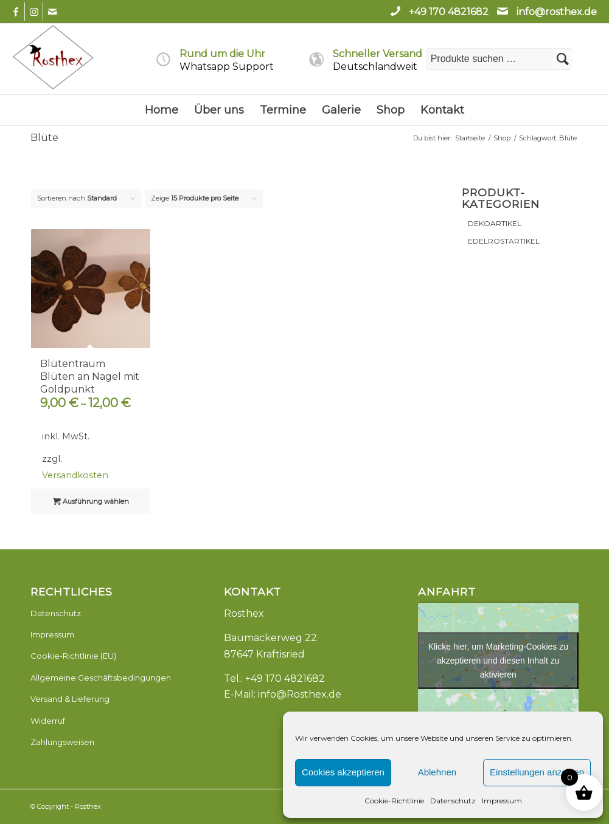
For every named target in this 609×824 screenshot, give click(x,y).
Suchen (562, 59)
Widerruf (47, 721)
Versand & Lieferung (70, 699)
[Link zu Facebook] (15, 11)
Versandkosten (75, 475)
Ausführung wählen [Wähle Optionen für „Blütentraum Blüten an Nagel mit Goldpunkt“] (91, 501)
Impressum (502, 800)
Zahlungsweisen (62, 742)
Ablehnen (437, 772)
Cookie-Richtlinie (394, 800)
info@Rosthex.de (299, 694)
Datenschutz (453, 800)
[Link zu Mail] (52, 11)
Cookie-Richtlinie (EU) (73, 656)
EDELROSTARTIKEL (504, 240)
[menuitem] (161, 110)
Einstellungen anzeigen (537, 772)
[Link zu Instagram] (34, 11)
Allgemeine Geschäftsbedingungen (100, 677)
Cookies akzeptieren (343, 772)
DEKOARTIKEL (494, 223)
